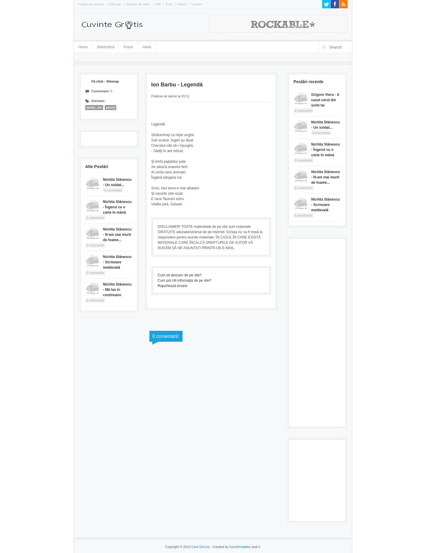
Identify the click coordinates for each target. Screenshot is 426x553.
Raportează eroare (172, 286)
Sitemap (115, 4)
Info (158, 4)
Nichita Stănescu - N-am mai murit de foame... (117, 234)
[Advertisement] (317, 332)
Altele (146, 47)
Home (83, 47)
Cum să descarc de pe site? (180, 275)
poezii (110, 107)
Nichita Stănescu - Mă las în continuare (117, 289)
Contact (196, 4)
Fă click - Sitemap (105, 81)
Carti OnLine (200, 547)
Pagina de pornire (91, 4)
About (182, 4)
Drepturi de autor (138, 4)
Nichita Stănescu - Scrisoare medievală (117, 262)
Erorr (169, 4)
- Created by (230, 547)
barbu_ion (94, 107)
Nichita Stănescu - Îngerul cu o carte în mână (117, 207)
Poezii (128, 47)
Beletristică (106, 46)
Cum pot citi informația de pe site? (184, 280)
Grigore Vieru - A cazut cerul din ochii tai (325, 100)
